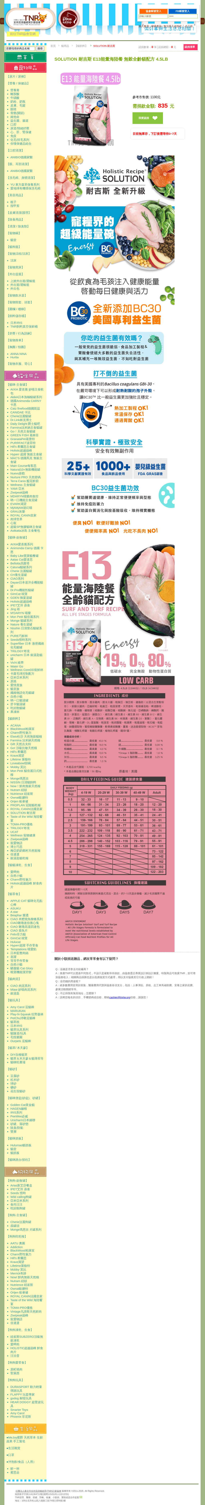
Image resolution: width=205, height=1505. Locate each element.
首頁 (53, 45)
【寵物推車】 (15, 340)
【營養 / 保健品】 (18, 83)
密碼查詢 (156, 26)
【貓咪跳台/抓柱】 (18, 1159)
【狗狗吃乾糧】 (16, 1236)
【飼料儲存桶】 (16, 316)
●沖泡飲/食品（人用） (21, 1461)
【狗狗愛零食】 (16, 1362)
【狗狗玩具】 (15, 1380)
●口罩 (10, 1455)
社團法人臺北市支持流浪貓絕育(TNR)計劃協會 (38, 1491)
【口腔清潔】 (15, 150)
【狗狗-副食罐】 (17, 1180)
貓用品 (65, 45)
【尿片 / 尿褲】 (16, 76)
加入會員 (144, 26)
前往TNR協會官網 (23, 34)
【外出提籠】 (15, 274)
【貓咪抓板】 (15, 1138)
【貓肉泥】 (13, 979)
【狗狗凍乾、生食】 (19, 1329)
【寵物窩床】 (15, 267)
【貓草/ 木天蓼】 (17, 1047)
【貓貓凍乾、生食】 (19, 865)
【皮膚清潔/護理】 (18, 212)
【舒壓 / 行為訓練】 (19, 333)
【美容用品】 (15, 195)
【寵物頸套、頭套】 (19, 302)
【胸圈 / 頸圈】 (16, 347)
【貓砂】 (12, 1069)
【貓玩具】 (13, 1000)
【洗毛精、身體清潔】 (21, 177)
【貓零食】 (13, 894)
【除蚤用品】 (15, 219)
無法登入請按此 (173, 26)
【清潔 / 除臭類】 (18, 226)
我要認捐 (144, 118)
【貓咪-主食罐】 (17, 384)
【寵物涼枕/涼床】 (18, 253)
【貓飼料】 (13, 718)
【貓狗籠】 (13, 246)
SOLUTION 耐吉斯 (104, 45)
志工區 (189, 26)
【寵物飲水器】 (16, 295)
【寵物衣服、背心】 (19, 363)
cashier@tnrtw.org (119, 997)
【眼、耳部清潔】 (18, 164)
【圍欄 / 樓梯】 (16, 309)
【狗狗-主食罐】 (17, 1215)
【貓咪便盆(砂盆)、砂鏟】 (23, 1098)
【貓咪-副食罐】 (17, 537)
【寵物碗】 (13, 233)
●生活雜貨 (13, 1448)
